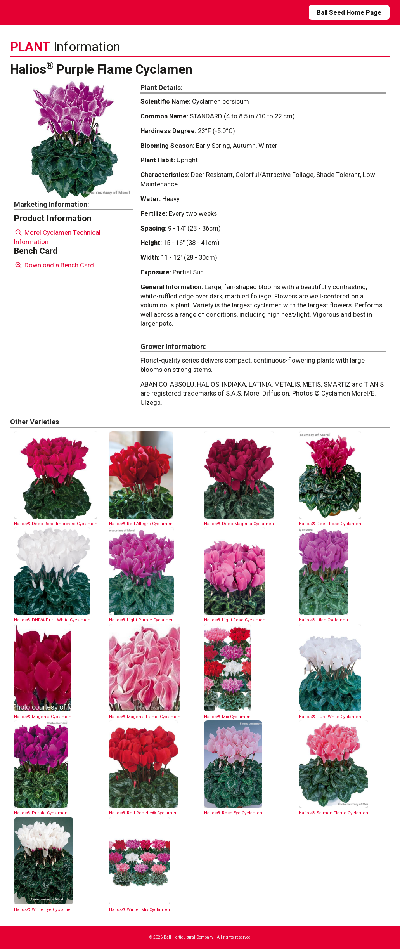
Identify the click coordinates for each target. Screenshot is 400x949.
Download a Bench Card (54, 265)
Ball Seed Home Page (349, 12)
